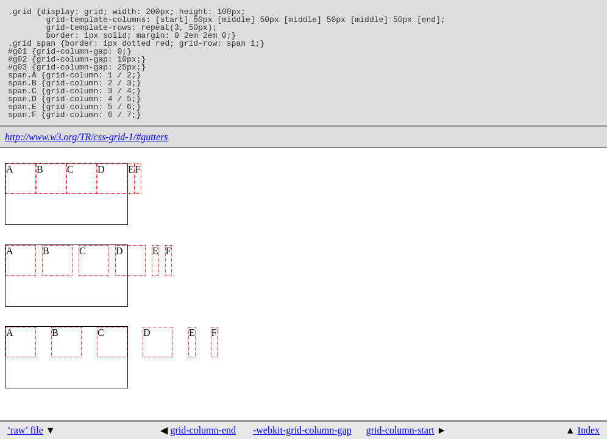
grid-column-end (203, 430)
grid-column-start (400, 430)
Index (589, 430)
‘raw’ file (25, 430)
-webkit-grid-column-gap (302, 430)
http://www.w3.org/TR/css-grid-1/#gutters (86, 137)
